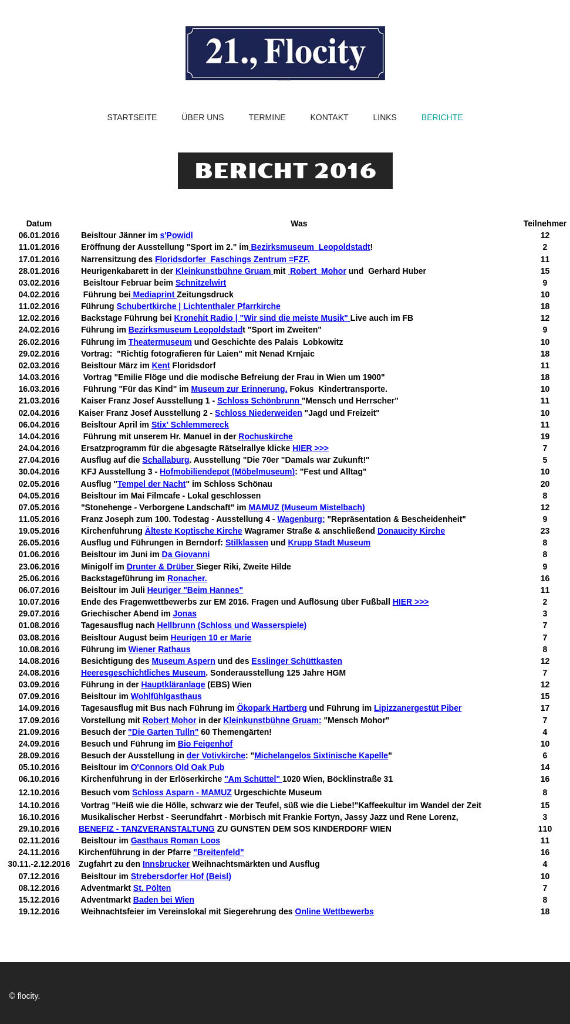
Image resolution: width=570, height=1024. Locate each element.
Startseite (132, 117)
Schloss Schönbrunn (259, 400)
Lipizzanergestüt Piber (417, 708)
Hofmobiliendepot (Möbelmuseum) (227, 471)
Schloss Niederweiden (258, 413)
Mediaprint (154, 294)
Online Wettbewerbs (334, 911)
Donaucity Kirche (411, 530)
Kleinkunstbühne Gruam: (272, 720)
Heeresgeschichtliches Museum (143, 672)
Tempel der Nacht (151, 484)
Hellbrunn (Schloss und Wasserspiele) (231, 625)
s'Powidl (176, 235)
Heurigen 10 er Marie (211, 637)
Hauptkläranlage (173, 684)
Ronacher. (187, 578)
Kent (160, 365)
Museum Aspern (183, 661)
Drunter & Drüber (161, 566)
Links (384, 117)
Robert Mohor (317, 271)
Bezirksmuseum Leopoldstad (186, 329)
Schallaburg (165, 459)
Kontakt (329, 117)
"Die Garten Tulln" (163, 732)
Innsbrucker (166, 864)
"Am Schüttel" (253, 779)
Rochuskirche (265, 436)
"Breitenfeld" (218, 852)
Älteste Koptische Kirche (193, 530)
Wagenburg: (301, 519)
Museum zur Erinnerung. (239, 389)
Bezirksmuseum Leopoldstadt (309, 247)
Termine (267, 117)
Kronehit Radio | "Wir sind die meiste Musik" (262, 318)
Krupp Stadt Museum (329, 542)
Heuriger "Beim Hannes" (195, 590)
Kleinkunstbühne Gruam (224, 271)
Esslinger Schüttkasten (296, 661)
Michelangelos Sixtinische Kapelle (321, 755)
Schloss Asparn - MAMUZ (182, 792)
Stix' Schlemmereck (190, 424)
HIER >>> (310, 448)
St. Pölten (152, 888)
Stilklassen (246, 542)
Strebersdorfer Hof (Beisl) (181, 876)
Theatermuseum (160, 342)
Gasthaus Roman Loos (175, 840)
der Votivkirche (216, 755)
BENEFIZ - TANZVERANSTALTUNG (147, 828)
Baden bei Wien (163, 899)
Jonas (185, 613)
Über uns (202, 117)
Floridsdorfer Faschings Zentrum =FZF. (232, 259)
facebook (435, 996)
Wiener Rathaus (160, 649)
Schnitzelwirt (201, 282)
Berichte (442, 117)
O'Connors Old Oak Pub (178, 767)
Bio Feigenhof (205, 743)
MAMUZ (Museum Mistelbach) (306, 507)
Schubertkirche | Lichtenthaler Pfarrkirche (199, 306)
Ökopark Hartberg (272, 708)
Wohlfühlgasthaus (166, 696)
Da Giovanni (186, 554)
